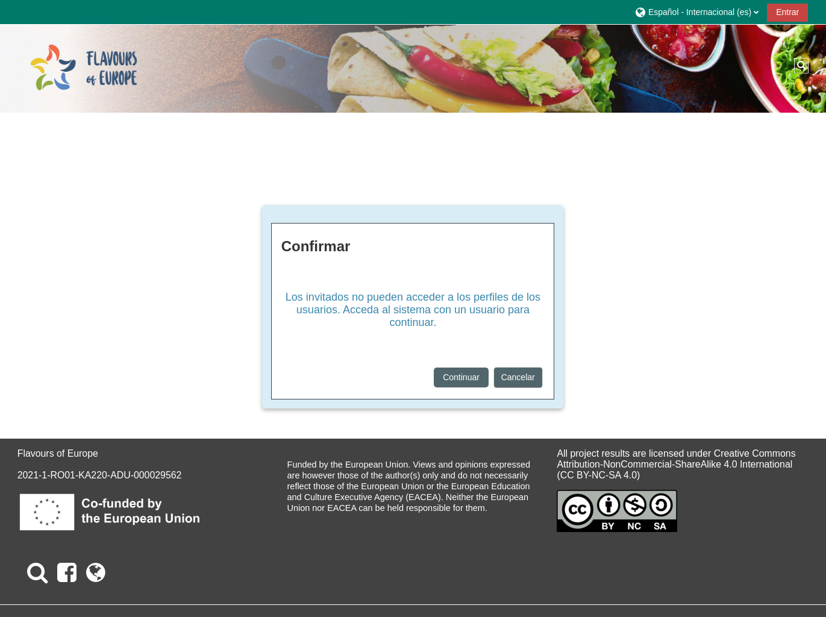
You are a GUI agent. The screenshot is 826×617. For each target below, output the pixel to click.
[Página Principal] (83, 68)
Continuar (461, 377)
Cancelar (518, 377)
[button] (696, 11)
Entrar (787, 12)
